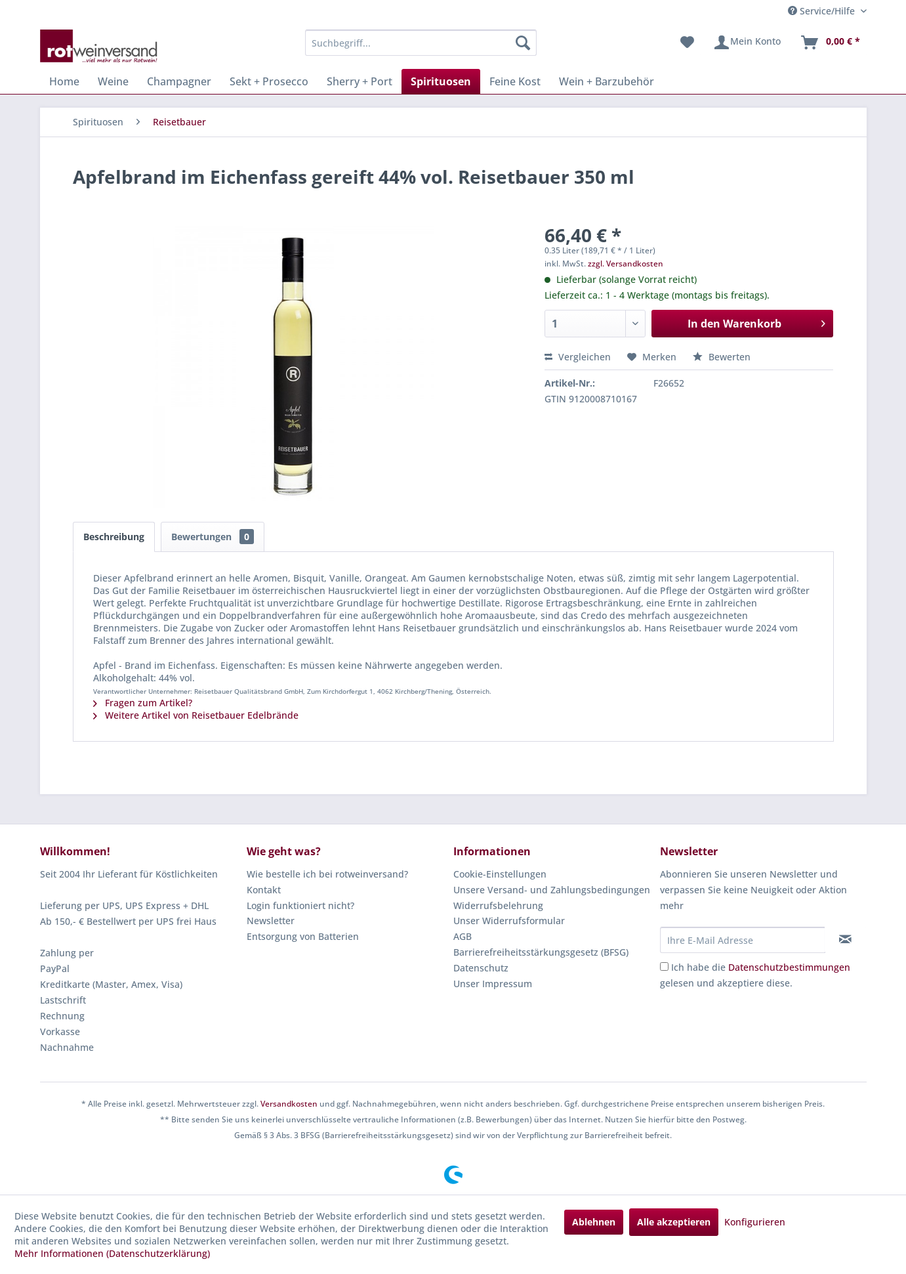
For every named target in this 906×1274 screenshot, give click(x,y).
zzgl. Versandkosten (625, 263)
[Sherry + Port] (360, 81)
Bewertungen (212, 536)
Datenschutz (480, 968)
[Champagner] (179, 81)
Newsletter (271, 920)
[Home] (64, 81)
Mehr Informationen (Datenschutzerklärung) (112, 1253)
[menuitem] (421, 43)
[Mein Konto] (747, 43)
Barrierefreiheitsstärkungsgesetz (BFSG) (540, 952)
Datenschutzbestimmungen (789, 967)
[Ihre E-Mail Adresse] (742, 940)
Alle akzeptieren (673, 1222)
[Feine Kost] (515, 81)
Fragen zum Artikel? (142, 702)
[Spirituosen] (441, 81)
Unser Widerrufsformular (509, 920)
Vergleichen (578, 356)
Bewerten (722, 356)
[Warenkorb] (830, 43)
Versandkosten (289, 1103)
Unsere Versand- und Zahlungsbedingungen (551, 889)
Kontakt (264, 889)
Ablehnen (593, 1222)
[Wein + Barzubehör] (606, 81)
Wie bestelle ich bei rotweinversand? (327, 874)
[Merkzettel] (687, 43)
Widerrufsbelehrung (498, 905)
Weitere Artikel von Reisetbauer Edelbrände (196, 715)
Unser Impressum (492, 983)
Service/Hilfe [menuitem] (822, 11)
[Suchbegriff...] (421, 43)
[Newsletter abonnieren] (845, 939)
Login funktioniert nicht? (300, 905)
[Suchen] (523, 43)
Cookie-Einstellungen (499, 874)
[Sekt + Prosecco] (269, 81)
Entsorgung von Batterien (303, 936)
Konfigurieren (754, 1222)
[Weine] (113, 81)
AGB (462, 936)
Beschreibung (113, 536)
